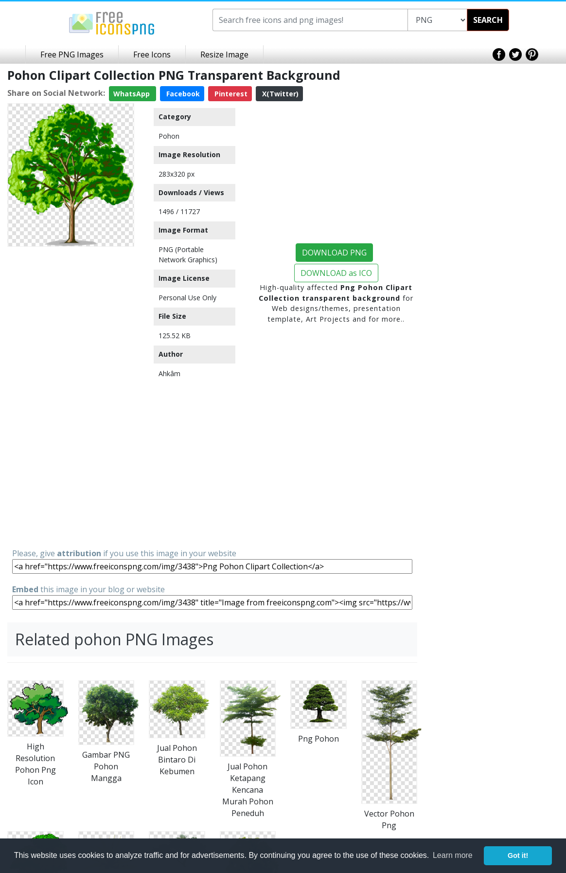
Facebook (182, 93)
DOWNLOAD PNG (334, 252)
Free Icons (152, 54)
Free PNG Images (72, 54)
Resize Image (224, 54)
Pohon (169, 136)
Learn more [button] (453, 855)
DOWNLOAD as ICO (336, 273)
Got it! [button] (518, 855)
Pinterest (230, 93)
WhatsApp (132, 93)
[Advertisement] (70, 397)
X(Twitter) (279, 93)
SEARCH (488, 20)
